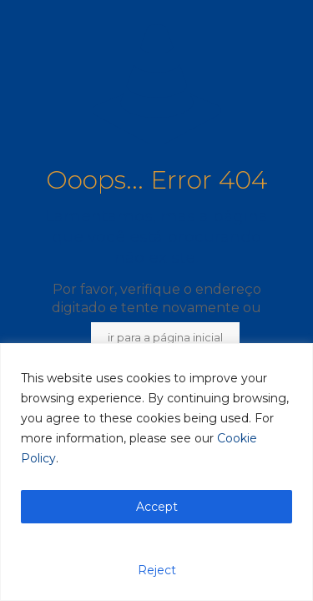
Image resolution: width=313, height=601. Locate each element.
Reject (157, 570)
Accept (157, 506)
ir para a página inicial (165, 337)
